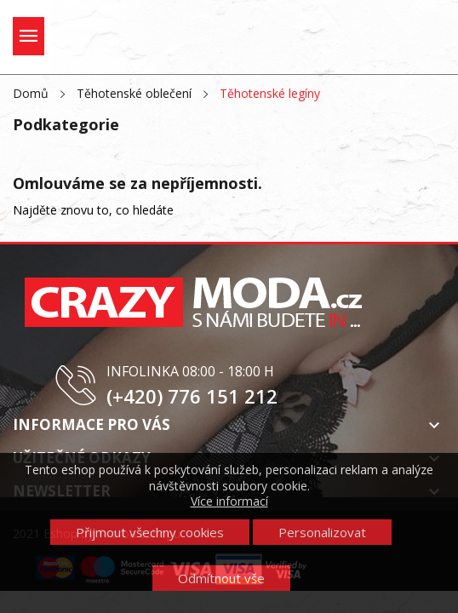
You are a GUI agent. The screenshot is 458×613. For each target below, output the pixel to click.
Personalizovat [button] (322, 532)
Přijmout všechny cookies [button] (150, 532)
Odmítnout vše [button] (221, 578)
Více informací (229, 501)
